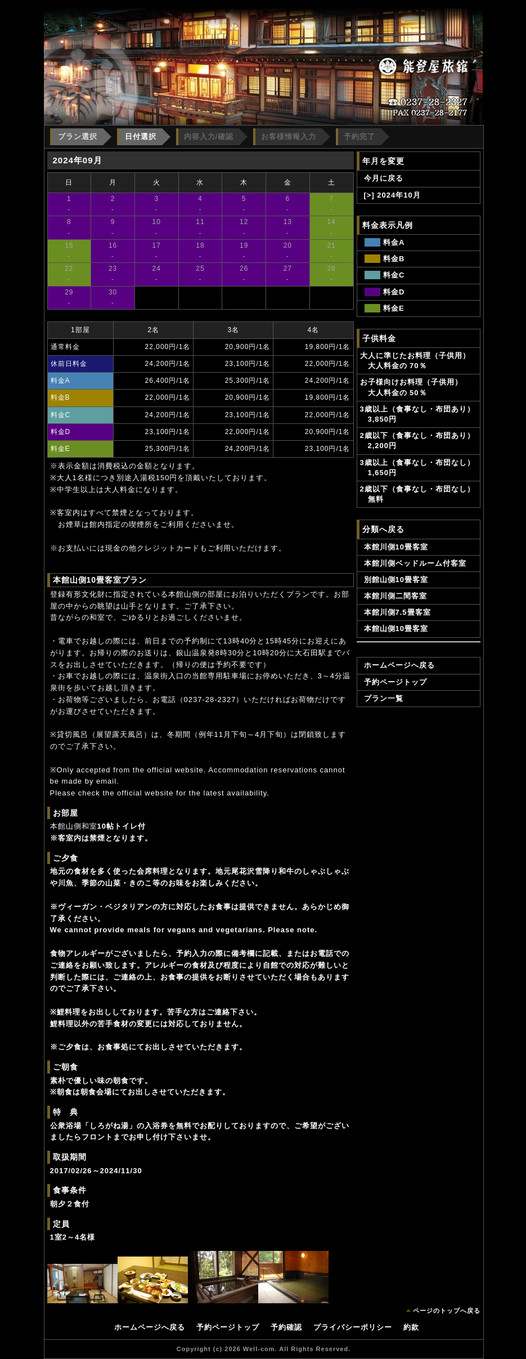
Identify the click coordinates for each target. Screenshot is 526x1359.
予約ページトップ (395, 682)
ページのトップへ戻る (446, 1310)
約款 (411, 1327)
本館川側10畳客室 (396, 547)
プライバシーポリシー (352, 1327)
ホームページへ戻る (399, 665)
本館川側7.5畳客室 (397, 612)
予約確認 (286, 1327)
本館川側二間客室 (395, 596)
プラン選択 (77, 136)
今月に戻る (383, 178)
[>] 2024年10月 (392, 195)
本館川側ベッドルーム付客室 (415, 563)
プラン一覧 (383, 698)
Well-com (259, 1348)
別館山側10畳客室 (396, 579)
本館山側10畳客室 (396, 628)
